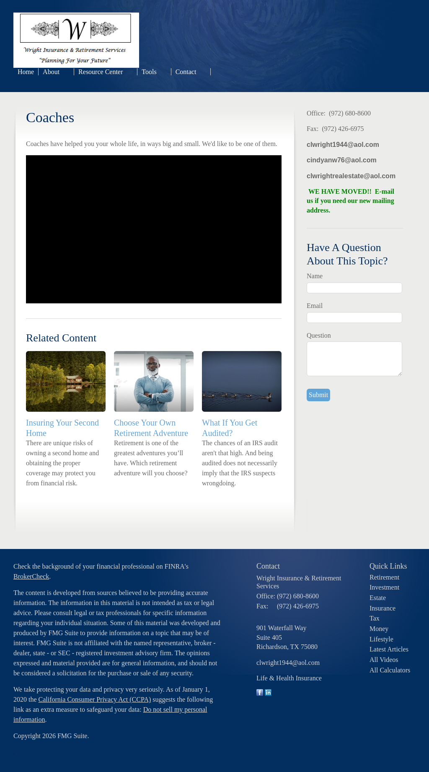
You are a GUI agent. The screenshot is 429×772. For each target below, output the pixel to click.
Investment (384, 587)
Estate (378, 597)
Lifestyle (381, 639)
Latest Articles (389, 649)
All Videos (384, 659)
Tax (375, 618)
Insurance (382, 608)
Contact (186, 71)
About (51, 71)
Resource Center (100, 71)
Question (319, 335)
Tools (149, 71)
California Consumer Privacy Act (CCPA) (95, 699)
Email (315, 305)
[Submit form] (318, 395)
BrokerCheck (31, 576)
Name (315, 276)
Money (379, 628)
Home (26, 71)
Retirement (384, 577)
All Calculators (390, 670)
